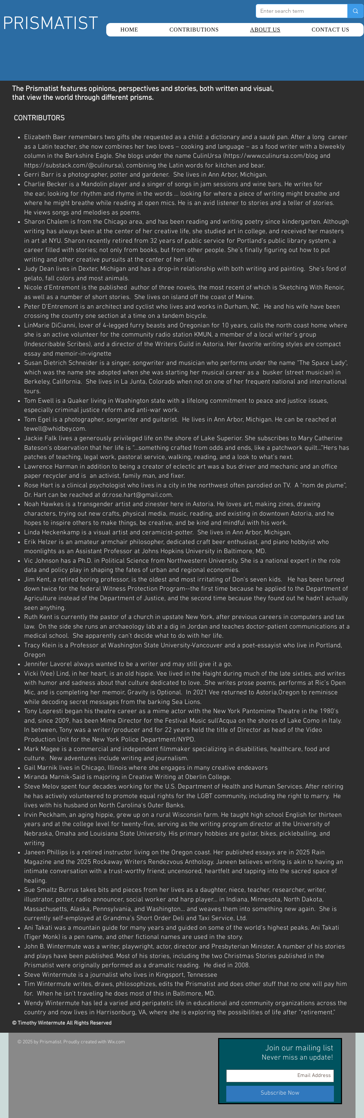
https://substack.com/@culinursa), (74, 166)
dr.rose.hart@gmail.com (137, 495)
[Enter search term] (296, 11)
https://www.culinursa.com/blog (271, 156)
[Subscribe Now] (280, 1094)
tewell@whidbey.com (54, 429)
